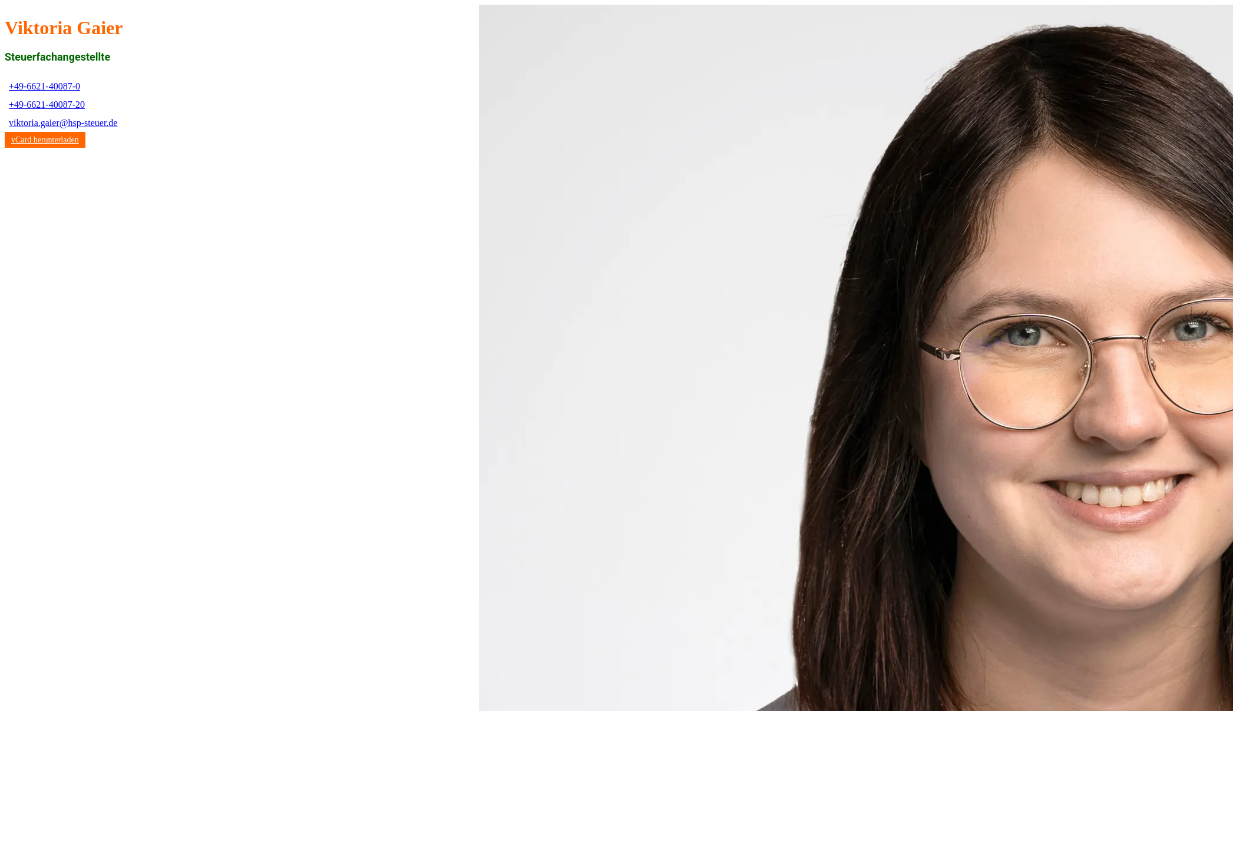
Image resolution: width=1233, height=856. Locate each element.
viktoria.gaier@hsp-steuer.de (63, 123)
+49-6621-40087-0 (44, 86)
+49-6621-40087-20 (47, 104)
